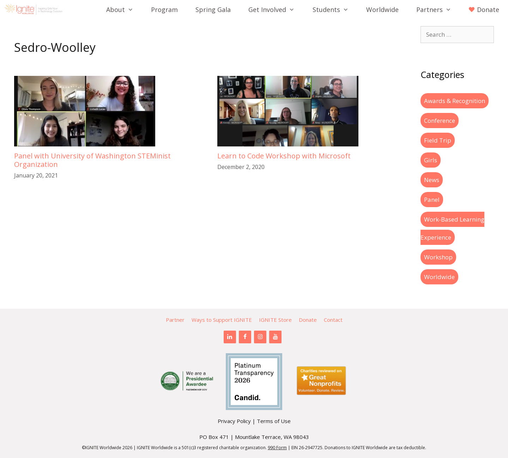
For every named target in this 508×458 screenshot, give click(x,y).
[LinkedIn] (230, 337)
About (124, 9)
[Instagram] (260, 337)
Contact (333, 319)
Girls (430, 160)
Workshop (438, 257)
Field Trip (437, 140)
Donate (308, 319)
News (431, 180)
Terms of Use (274, 420)
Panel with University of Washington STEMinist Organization (92, 160)
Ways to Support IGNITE (222, 319)
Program (164, 9)
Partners (438, 9)
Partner (175, 319)
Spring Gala (213, 9)
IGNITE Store (275, 319)
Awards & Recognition (454, 101)
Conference (439, 120)
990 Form (277, 448)
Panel (432, 199)
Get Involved (275, 9)
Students (335, 9)
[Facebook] (245, 337)
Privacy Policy (234, 420)
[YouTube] (275, 337)
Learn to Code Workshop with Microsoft (284, 156)
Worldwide (382, 9)
